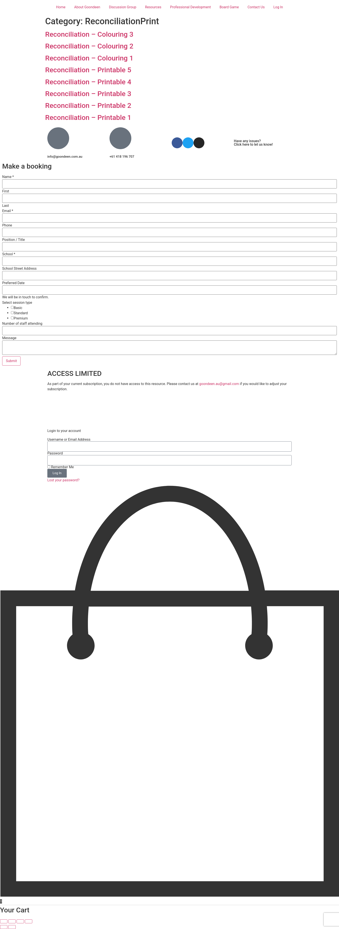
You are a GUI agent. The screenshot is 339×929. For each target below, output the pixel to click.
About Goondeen (87, 7)
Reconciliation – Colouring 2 (89, 46)
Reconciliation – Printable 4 (88, 82)
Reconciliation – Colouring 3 (89, 34)
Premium (21, 318)
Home (60, 7)
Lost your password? (63, 480)
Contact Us (256, 7)
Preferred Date (13, 283)
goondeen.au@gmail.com (219, 384)
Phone (7, 225)
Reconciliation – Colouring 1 (89, 58)
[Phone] (169, 232)
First (5, 191)
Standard (21, 313)
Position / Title (13, 240)
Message (9, 338)
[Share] (20, 921)
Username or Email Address (68, 439)
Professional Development (190, 7)
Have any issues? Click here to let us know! (253, 143)
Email (7, 211)
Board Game (229, 7)
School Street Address (19, 268)
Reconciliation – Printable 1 (88, 117)
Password (55, 453)
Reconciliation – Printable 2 (88, 105)
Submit (11, 361)
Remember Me (60, 467)
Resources (153, 7)
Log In (278, 7)
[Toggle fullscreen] (12, 921)
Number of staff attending (22, 323)
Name (8, 177)
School (8, 254)
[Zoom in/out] (3, 921)
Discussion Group (122, 7)
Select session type (17, 302)
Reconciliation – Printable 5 (88, 70)
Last (5, 205)
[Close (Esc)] (28, 921)
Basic (18, 308)
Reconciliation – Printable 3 (88, 94)
